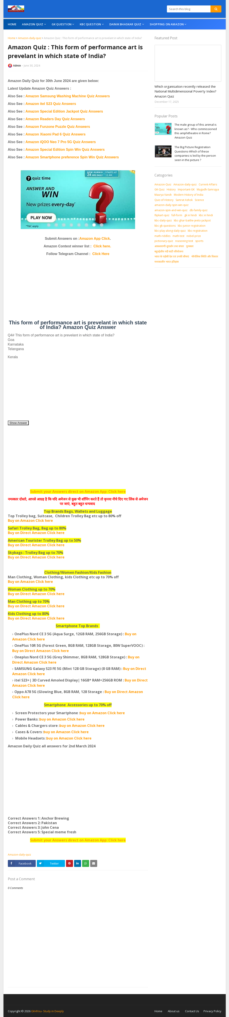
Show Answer (18, 423)
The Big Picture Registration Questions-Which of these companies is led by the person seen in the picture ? (195, 153)
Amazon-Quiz (162, 184)
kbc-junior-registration (191, 226)
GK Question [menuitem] (61, 24)
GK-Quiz (159, 189)
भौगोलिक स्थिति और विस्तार (204, 256)
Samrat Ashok (184, 200)
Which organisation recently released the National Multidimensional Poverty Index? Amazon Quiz (185, 91)
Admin (17, 65)
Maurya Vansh (163, 195)
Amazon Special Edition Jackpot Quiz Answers (64, 111)
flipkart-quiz (161, 215)
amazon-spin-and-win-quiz (170, 210)
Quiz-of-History (163, 200)
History (171, 189)
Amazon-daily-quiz (29, 38)
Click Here (100, 254)
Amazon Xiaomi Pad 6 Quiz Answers (55, 134)
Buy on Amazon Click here (30, 581)
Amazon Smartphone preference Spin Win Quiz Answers (72, 157)
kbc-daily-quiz (163, 220)
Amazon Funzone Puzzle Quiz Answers (57, 126)
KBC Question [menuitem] (90, 24)
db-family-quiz (198, 210)
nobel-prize (194, 236)
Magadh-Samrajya (208, 189)
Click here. (102, 246)
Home (11, 38)
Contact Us (192, 1011)
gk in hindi (190, 215)
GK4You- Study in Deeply (47, 1011)
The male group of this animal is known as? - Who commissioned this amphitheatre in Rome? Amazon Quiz (196, 131)
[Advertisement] (78, 289)
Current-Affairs (208, 184)
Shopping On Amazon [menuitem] (167, 24)
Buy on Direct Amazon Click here (36, 545)
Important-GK (186, 189)
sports (199, 241)
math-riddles (162, 236)
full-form (176, 215)
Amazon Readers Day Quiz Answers (55, 119)
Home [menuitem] (12, 24)
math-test (178, 236)
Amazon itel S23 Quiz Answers (50, 104)
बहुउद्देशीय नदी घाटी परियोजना (168, 251)
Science (199, 200)
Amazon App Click (94, 238)
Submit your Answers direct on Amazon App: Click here (78, 491)
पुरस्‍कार (189, 246)
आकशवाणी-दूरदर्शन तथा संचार (169, 246)
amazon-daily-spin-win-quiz (171, 205)
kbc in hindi (206, 215)
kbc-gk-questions (165, 226)
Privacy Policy (212, 1011)
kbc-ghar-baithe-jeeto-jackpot (192, 220)
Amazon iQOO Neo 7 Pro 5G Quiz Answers (60, 142)
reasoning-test (184, 241)
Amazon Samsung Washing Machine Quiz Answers (67, 96)
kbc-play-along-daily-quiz (170, 231)
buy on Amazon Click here (102, 713)
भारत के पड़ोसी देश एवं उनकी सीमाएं (171, 256)
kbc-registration (197, 231)
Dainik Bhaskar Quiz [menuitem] (125, 24)
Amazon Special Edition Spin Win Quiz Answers (65, 149)
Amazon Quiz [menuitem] (32, 24)
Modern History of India (188, 195)
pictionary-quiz (163, 241)
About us (174, 1011)
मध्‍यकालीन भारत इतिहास (166, 262)
